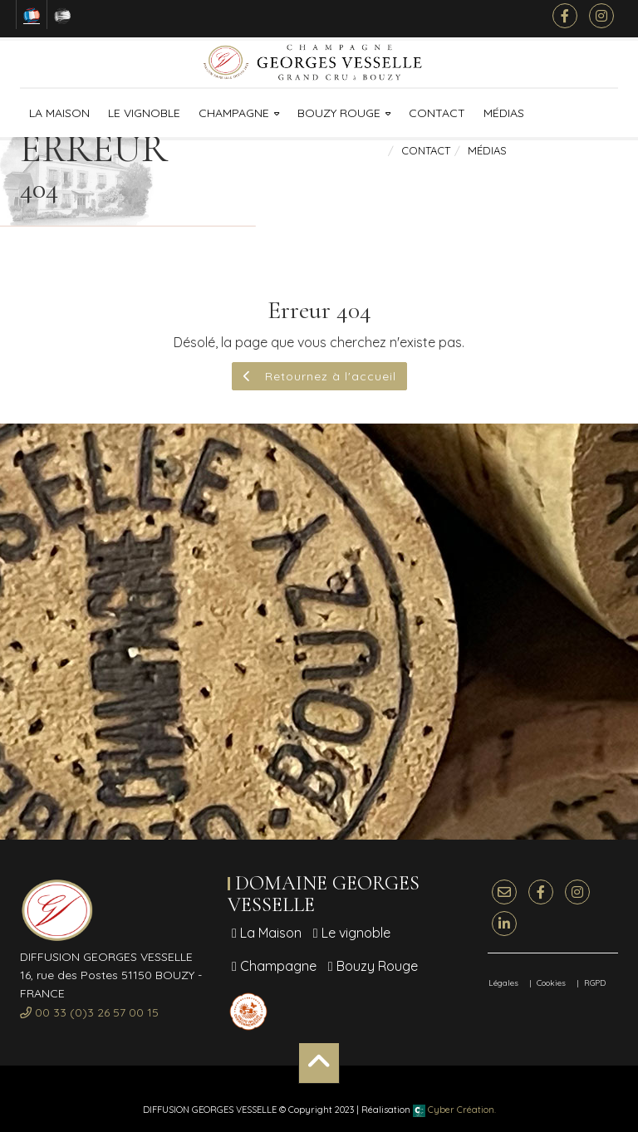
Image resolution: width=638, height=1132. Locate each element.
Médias (503, 112)
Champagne (234, 112)
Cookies (551, 983)
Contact (437, 112)
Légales (503, 983)
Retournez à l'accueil (319, 376)
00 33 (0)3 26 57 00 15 (89, 1012)
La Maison (59, 112)
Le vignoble (144, 112)
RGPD (595, 983)
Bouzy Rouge (338, 112)
